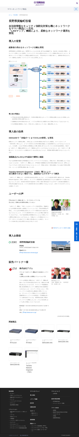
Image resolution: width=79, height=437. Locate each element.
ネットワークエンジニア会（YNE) (39, 427)
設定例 (32, 403)
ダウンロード (35, 415)
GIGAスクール (13, 416)
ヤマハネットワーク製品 (16, 9)
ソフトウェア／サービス (15, 401)
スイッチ (12, 399)
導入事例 (15, 15)
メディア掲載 (33, 399)
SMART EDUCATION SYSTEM (60, 412)
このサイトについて (13, 435)
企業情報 (55, 393)
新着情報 (32, 419)
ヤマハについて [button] (55, 391)
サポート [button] (32, 411)
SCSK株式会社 (56, 401)
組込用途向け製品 (14, 404)
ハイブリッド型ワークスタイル (17, 420)
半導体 (54, 416)
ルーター (12, 393)
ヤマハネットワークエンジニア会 (18, 426)
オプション (12, 403)
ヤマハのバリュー (35, 391)
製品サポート (35, 413)
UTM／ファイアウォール (16, 395)
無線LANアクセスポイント (16, 397)
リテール (12, 414)
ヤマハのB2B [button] (55, 407)
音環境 (54, 410)
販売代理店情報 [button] (55, 399)
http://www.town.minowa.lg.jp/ (29, 252)
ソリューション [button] (13, 409)
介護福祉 (12, 418)
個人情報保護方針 (24, 435)
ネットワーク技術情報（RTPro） (39, 425)
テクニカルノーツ (14, 424)
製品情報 (11, 391)
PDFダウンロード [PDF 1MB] (61, 228)
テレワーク (12, 422)
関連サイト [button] (33, 423)
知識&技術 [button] (33, 407)
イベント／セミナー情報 (58, 403)
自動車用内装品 (56, 417)
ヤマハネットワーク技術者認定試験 (18, 428)
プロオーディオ (56, 414)
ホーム (10, 15)
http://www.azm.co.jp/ (30, 312)
